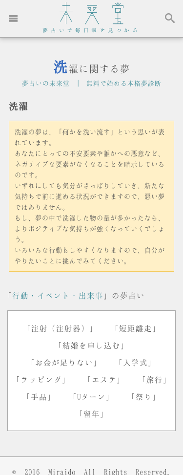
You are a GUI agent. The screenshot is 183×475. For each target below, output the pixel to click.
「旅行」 (154, 379)
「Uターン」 (91, 396)
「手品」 (39, 396)
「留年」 (91, 414)
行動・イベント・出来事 (57, 295)
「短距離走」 (136, 328)
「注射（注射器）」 (60, 328)
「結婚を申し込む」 (91, 345)
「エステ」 (104, 379)
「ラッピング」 (41, 379)
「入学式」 (135, 362)
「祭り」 (144, 396)
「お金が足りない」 (64, 362)
